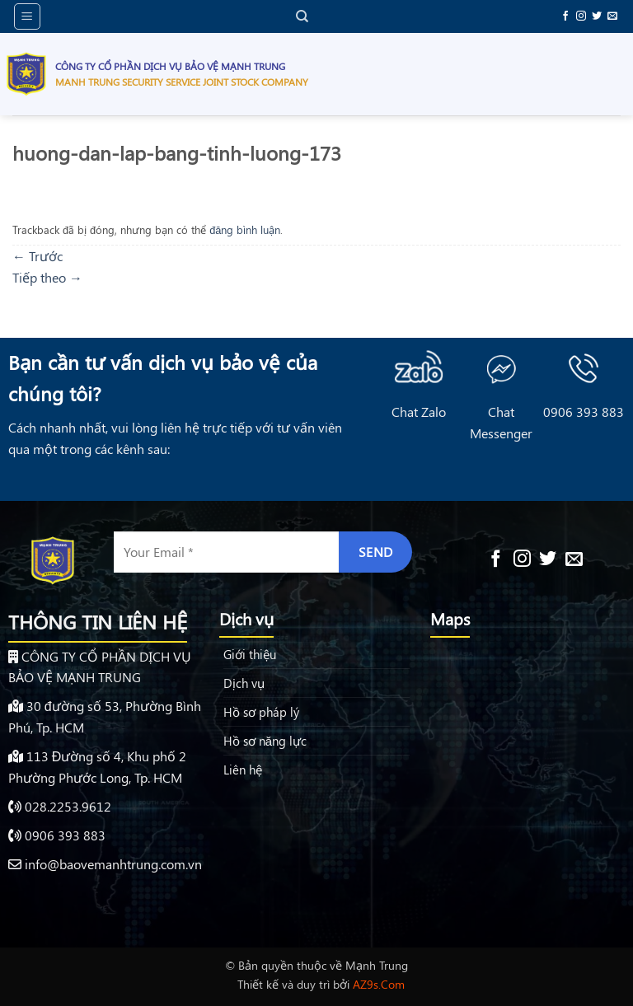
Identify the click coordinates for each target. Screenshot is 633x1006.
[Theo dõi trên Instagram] (581, 16)
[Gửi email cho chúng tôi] (612, 16)
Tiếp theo (47, 277)
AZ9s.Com (379, 984)
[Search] (302, 16)
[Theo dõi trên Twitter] (597, 16)
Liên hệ (242, 769)
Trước (37, 255)
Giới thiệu (249, 654)
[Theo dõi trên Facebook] (565, 16)
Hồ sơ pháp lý (261, 712)
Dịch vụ (244, 683)
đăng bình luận (244, 229)
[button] (27, 16)
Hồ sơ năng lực (265, 740)
